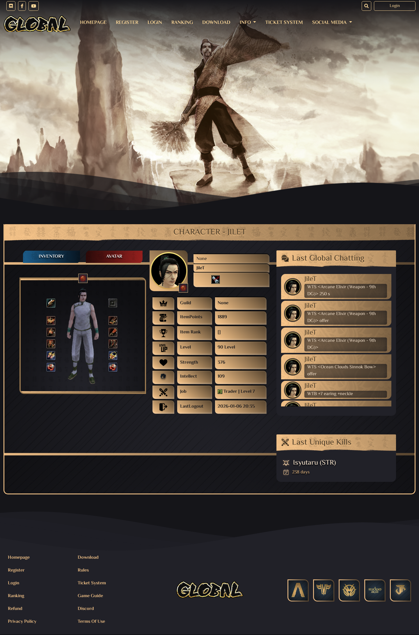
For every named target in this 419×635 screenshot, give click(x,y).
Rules (83, 570)
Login (395, 6)
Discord (86, 609)
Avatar (114, 256)
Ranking (182, 22)
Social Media (330, 22)
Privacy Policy (22, 621)
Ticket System (284, 22)
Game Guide (90, 596)
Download (216, 22)
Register (127, 22)
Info (246, 22)
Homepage (93, 22)
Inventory (51, 256)
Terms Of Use (91, 621)
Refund (15, 609)
